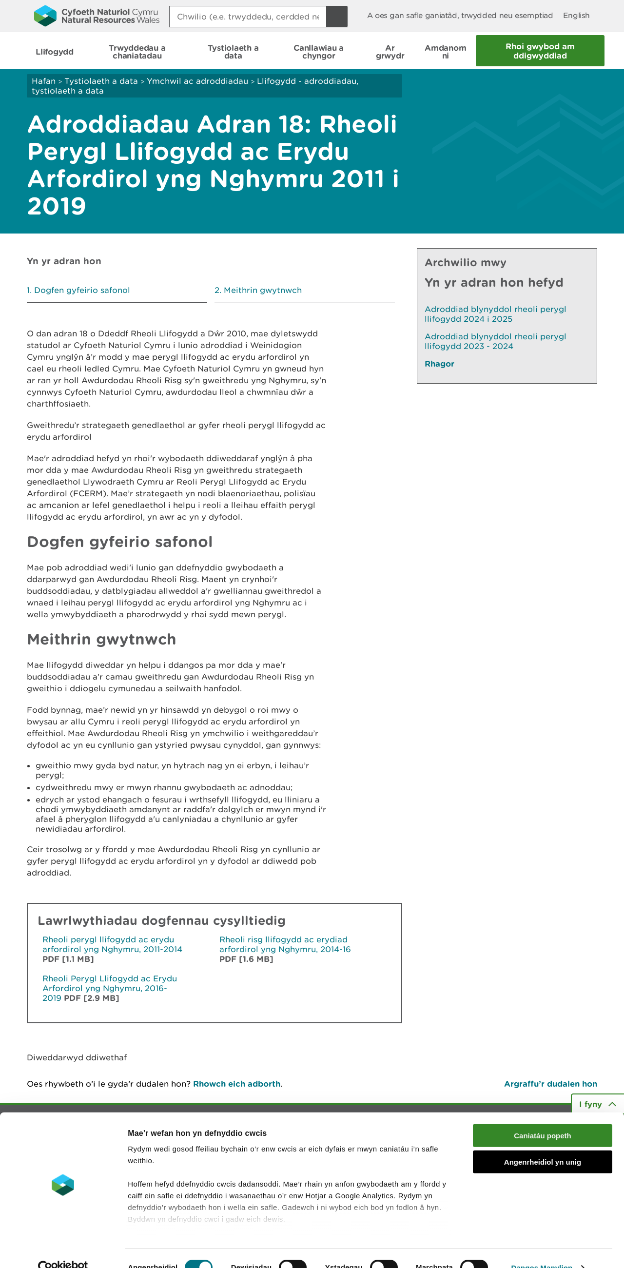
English (576, 15)
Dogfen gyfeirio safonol (82, 290)
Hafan (44, 81)
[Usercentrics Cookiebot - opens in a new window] (63, 1249)
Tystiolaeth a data (101, 81)
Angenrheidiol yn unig (542, 1143)
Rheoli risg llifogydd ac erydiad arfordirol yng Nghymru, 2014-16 (285, 944)
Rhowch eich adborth (236, 1083)
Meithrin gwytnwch (263, 290)
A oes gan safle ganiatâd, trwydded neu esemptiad (460, 15)
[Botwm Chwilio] (337, 16)
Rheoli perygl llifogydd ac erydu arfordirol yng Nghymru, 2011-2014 (112, 944)
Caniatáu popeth (542, 1116)
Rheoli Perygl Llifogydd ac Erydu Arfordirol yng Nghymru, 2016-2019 (109, 988)
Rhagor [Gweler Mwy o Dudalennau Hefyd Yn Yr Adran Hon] (439, 363)
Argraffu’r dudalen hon (550, 1083)
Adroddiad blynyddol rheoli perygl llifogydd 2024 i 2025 (495, 314)
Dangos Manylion (542, 1249)
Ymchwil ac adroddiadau (197, 81)
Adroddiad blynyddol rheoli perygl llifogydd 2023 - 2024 (495, 341)
